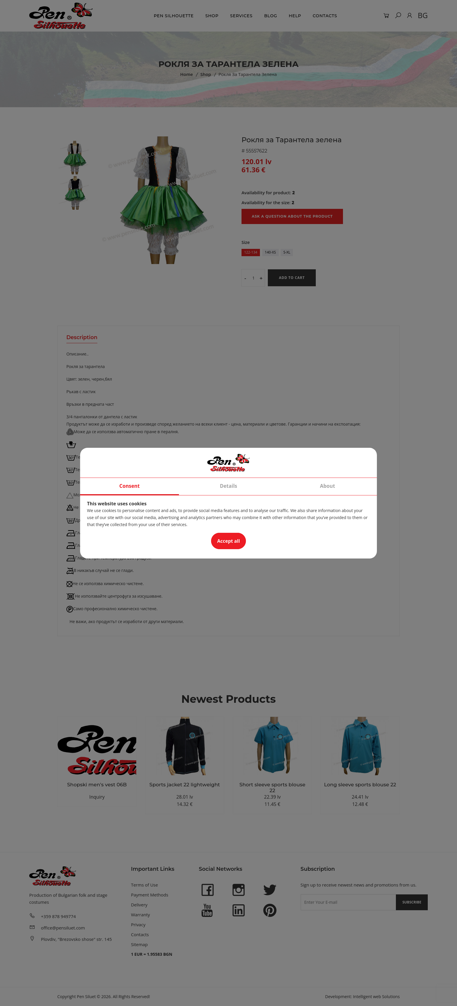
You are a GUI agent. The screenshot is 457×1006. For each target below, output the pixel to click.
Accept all (228, 541)
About (327, 486)
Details (228, 486)
